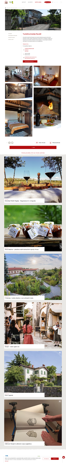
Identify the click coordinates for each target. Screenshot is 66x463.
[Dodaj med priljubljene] (40, 143)
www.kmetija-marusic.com (29, 61)
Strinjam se (55, 458)
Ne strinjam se (46, 458)
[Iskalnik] (57, 2)
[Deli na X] (12, 143)
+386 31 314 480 (27, 53)
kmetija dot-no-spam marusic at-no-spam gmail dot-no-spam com (31, 57)
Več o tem (6, 461)
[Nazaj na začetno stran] (6, 2)
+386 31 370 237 (27, 54)
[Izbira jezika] (61, 2)
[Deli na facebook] (9, 143)
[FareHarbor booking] (63, 457)
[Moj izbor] (52, 2)
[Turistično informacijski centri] (55, 2)
